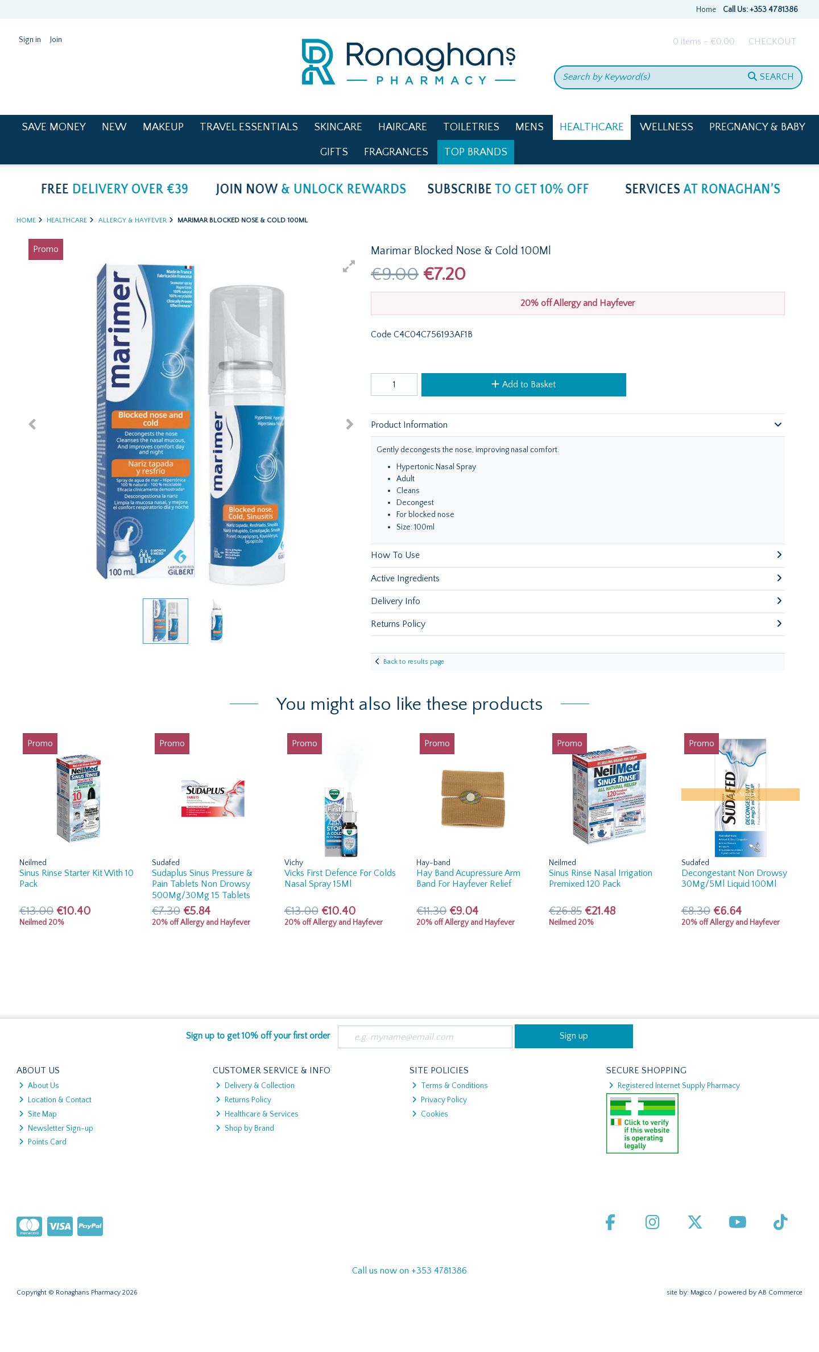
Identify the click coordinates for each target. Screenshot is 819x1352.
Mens (529, 127)
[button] (349, 266)
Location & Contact (55, 1100)
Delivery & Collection (255, 1085)
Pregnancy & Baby (757, 127)
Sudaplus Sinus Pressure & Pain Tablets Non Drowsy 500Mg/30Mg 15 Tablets (202, 884)
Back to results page (413, 661)
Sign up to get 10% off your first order (258, 1036)
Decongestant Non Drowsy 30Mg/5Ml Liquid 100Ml (734, 878)
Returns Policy (243, 1100)
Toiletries (471, 127)
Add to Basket (523, 384)
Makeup (163, 127)
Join (56, 39)
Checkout (772, 41)
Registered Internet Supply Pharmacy (674, 1085)
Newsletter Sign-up (56, 1128)
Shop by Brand (245, 1128)
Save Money (54, 127)
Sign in (30, 39)
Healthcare (592, 127)
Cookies (430, 1114)
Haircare (402, 127)
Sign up (574, 1036)
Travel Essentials (249, 127)
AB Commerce (780, 1292)
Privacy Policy (439, 1100)
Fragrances (396, 152)
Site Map (38, 1114)
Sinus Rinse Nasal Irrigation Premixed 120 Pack (600, 878)
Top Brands (475, 152)
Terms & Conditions (450, 1085)
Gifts (334, 152)
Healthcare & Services (257, 1114)
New (114, 127)
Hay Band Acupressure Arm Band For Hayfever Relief (468, 878)
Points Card (43, 1142)
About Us (39, 1085)
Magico (701, 1292)
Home (706, 9)
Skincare (338, 127)
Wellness (666, 127)
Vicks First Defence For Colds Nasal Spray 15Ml (340, 878)
